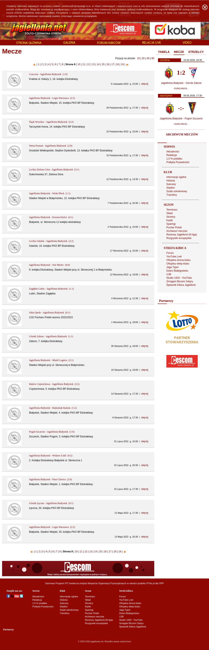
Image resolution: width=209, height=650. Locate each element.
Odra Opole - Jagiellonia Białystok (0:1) (49, 312)
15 (103, 64)
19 (122, 64)
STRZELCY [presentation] (196, 52)
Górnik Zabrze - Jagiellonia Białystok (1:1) (51, 336)
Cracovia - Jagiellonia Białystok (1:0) (48, 74)
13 (93, 64)
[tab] (164, 52)
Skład (169, 213)
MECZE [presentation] (179, 52)
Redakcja (171, 155)
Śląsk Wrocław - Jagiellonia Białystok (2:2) (51, 121)
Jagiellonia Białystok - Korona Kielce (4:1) (51, 217)
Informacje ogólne (176, 177)
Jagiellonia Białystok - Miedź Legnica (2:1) (51, 360)
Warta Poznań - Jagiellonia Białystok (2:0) (50, 145)
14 (98, 64)
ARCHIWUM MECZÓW (182, 134)
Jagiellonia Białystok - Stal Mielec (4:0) (49, 264)
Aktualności (172, 151)
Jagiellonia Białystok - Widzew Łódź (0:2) (50, 455)
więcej (144, 83)
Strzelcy (170, 216)
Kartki (169, 220)
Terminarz (171, 209)
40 (148, 58)
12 (88, 64)
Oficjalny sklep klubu (177, 263)
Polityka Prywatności (177, 162)
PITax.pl (151, 583)
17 (113, 64)
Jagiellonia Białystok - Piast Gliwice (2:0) (50, 479)
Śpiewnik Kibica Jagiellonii (181, 284)
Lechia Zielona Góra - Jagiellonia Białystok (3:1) (54, 169)
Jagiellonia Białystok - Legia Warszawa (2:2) (52, 527)
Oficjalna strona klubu (178, 260)
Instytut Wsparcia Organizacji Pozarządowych (103, 583)
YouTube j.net (174, 256)
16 (108, 64)
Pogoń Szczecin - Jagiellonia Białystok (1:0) (51, 431)
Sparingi (171, 223)
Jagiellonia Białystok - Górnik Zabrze (181, 83)
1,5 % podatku (174, 158)
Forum (170, 253)
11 (84, 64)
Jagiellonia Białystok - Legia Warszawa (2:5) (52, 98)
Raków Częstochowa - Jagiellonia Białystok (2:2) (54, 384)
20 (143, 58)
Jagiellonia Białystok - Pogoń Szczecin (181, 118)
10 (138, 58)
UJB (168, 274)
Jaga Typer (172, 267)
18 (117, 64)
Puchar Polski (174, 227)
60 (153, 58)
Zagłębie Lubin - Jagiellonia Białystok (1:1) (51, 288)
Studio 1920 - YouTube (179, 277)
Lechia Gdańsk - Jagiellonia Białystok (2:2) (51, 241)
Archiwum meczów (176, 231)
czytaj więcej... (181, 88)
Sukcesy (171, 184)
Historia (170, 180)
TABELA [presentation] (164, 52)
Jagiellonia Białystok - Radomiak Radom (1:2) (52, 407)
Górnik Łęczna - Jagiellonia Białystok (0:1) (51, 503)
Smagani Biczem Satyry (179, 281)
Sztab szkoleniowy (176, 191)
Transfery (171, 194)
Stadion (170, 187)
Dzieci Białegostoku (177, 270)
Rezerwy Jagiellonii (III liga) (181, 234)
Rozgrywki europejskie (178, 238)
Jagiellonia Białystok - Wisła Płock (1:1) (49, 193)
